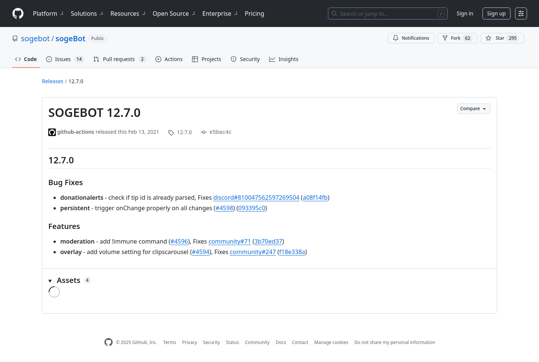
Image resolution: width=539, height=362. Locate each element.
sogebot (35, 38)
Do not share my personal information (394, 342)
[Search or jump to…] (387, 13)
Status (232, 342)
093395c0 (251, 208)
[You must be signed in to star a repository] (502, 38)
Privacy (189, 342)
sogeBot (70, 38)
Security (211, 342)
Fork (457, 38)
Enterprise (220, 13)
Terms (169, 342)
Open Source (175, 13)
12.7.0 (75, 81)
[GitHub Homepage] (108, 342)
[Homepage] (18, 13)
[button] (269, 280)
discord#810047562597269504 (256, 197)
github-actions (75, 131)
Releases (52, 81)
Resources (128, 13)
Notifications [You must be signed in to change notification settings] (411, 38)
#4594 (200, 252)
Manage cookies (331, 342)
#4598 (224, 208)
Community (257, 342)
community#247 (253, 252)
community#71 (229, 241)
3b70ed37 (268, 241)
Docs (280, 342)
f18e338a (292, 252)
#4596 (179, 241)
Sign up (496, 13)
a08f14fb (315, 197)
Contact (300, 342)
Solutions (87, 13)
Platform (49, 13)
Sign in (465, 13)
